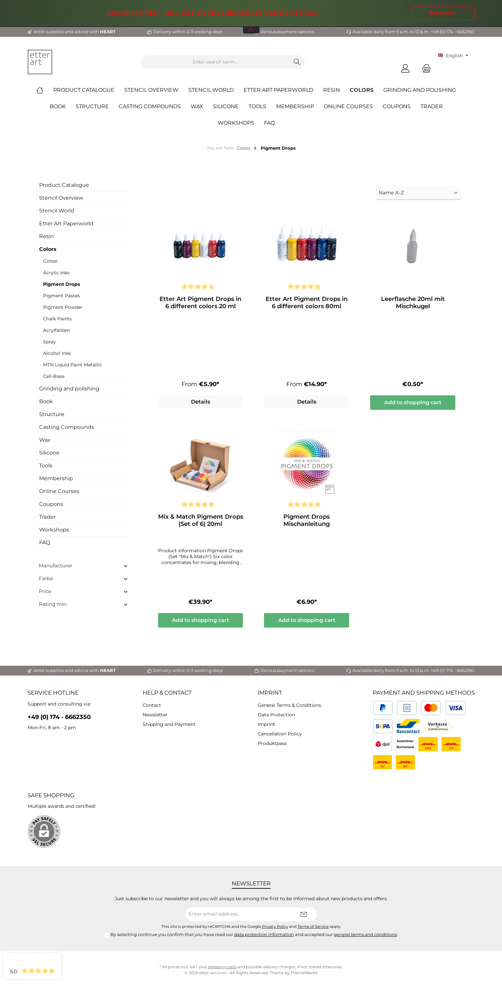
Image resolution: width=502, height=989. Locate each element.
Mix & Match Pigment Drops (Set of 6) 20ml (200, 521)
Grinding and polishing (69, 388)
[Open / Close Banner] (251, 26)
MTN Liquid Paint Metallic (72, 365)
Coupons (51, 504)
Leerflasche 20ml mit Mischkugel (413, 302)
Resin (46, 236)
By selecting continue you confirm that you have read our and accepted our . (254, 934)
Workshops (54, 530)
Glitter (50, 261)
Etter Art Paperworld (66, 223)
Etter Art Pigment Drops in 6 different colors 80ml (306, 302)
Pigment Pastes (61, 296)
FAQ (44, 542)
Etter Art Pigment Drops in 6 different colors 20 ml (200, 302)
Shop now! (442, 13)
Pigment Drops (61, 284)
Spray (49, 342)
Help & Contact (167, 692)
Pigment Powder (63, 307)
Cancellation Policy (280, 734)
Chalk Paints (57, 319)
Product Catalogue (64, 185)
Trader (47, 517)
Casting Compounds (66, 427)
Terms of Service (313, 926)
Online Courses (59, 491)
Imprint (270, 692)
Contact (152, 705)
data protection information (264, 934)
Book (46, 401)
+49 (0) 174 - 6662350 (59, 717)
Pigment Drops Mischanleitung (306, 521)
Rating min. (84, 604)
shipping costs (222, 966)
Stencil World (56, 211)
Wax (45, 440)
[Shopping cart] (424, 68)
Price (84, 591)
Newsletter (155, 715)
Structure (51, 414)
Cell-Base (53, 376)
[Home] (44, 90)
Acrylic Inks (56, 273)
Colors (48, 249)
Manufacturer (84, 565)
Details (200, 403)
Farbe (84, 578)
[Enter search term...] (215, 62)
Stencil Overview (61, 198)
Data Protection (276, 715)
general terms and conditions (365, 934)
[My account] (405, 68)
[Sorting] (418, 193)
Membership (56, 478)
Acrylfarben (56, 330)
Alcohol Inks (57, 353)
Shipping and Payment (169, 724)
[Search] (297, 62)
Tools (45, 465)
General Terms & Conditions (289, 705)
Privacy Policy (275, 926)
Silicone (49, 453)
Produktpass (272, 743)
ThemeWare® (304, 972)
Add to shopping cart (413, 404)
